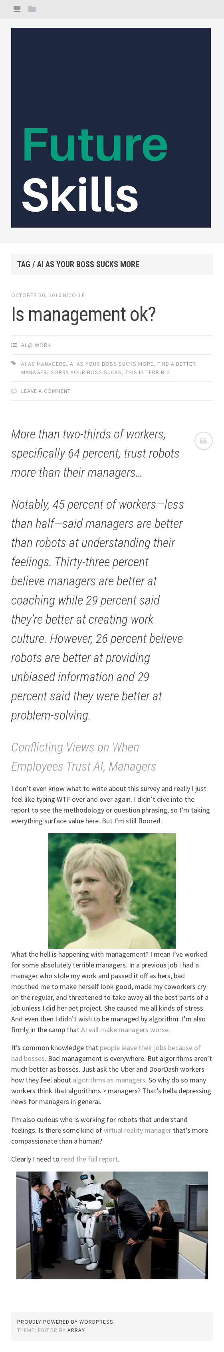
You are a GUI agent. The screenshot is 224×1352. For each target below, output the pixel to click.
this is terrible (147, 372)
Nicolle (74, 295)
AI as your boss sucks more (112, 363)
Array (76, 1330)
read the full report (89, 1159)
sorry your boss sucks (86, 372)
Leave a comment (46, 390)
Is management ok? (83, 314)
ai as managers (43, 363)
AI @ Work (36, 345)
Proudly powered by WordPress (65, 1321)
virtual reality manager (137, 1130)
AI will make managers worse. (125, 1029)
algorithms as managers (109, 1079)
